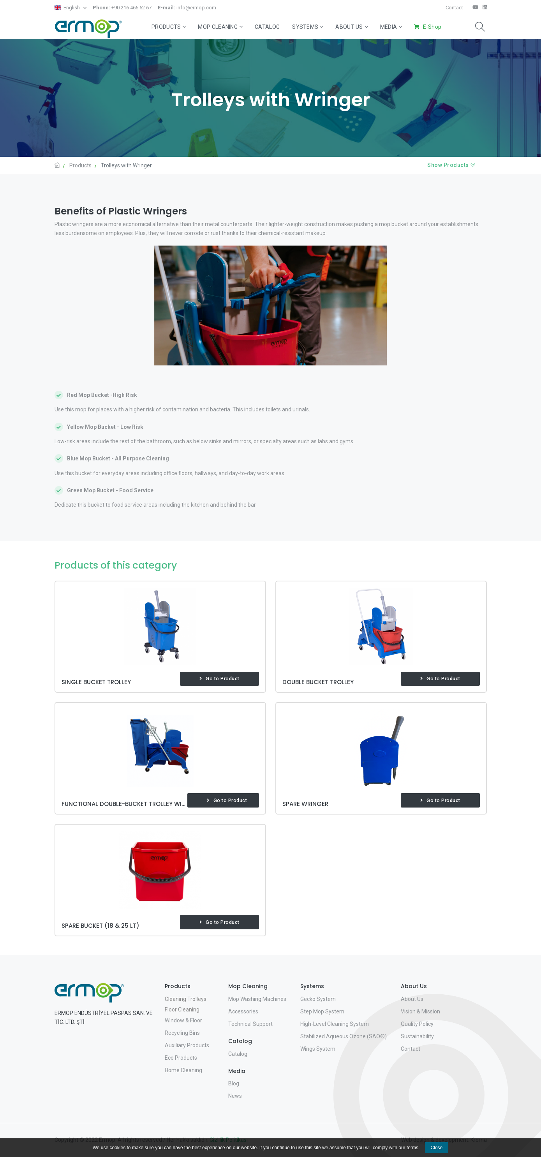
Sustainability (417, 1036)
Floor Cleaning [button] (182, 1009)
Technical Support (250, 1024)
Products (168, 27)
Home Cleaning (183, 1070)
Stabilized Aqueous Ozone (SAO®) (343, 1036)
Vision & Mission (420, 1011)
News (235, 1096)
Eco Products (181, 1058)
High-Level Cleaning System (334, 1024)
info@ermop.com (187, 8)
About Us (351, 27)
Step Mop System (322, 1011)
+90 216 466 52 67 (122, 8)
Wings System (317, 1049)
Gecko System (318, 999)
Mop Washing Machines (257, 999)
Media (391, 27)
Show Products (451, 165)
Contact (454, 8)
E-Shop (432, 27)
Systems (307, 27)
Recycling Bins (182, 1033)
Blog (233, 1083)
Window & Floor (183, 1020)
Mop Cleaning (220, 27)
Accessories (243, 1011)
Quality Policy (417, 1024)
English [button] (68, 8)
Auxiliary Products (187, 1045)
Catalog (267, 27)
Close (437, 1147)
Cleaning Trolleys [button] (185, 999)
